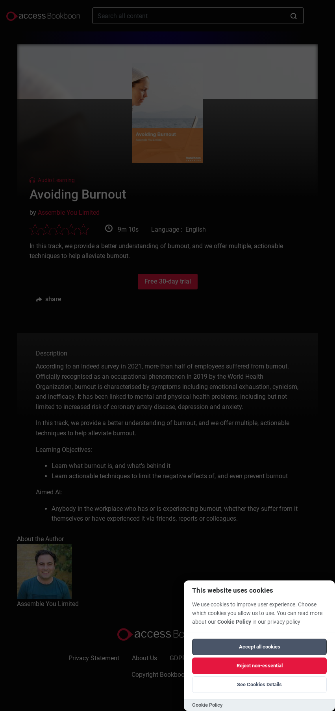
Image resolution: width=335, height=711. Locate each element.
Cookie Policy (234, 622)
